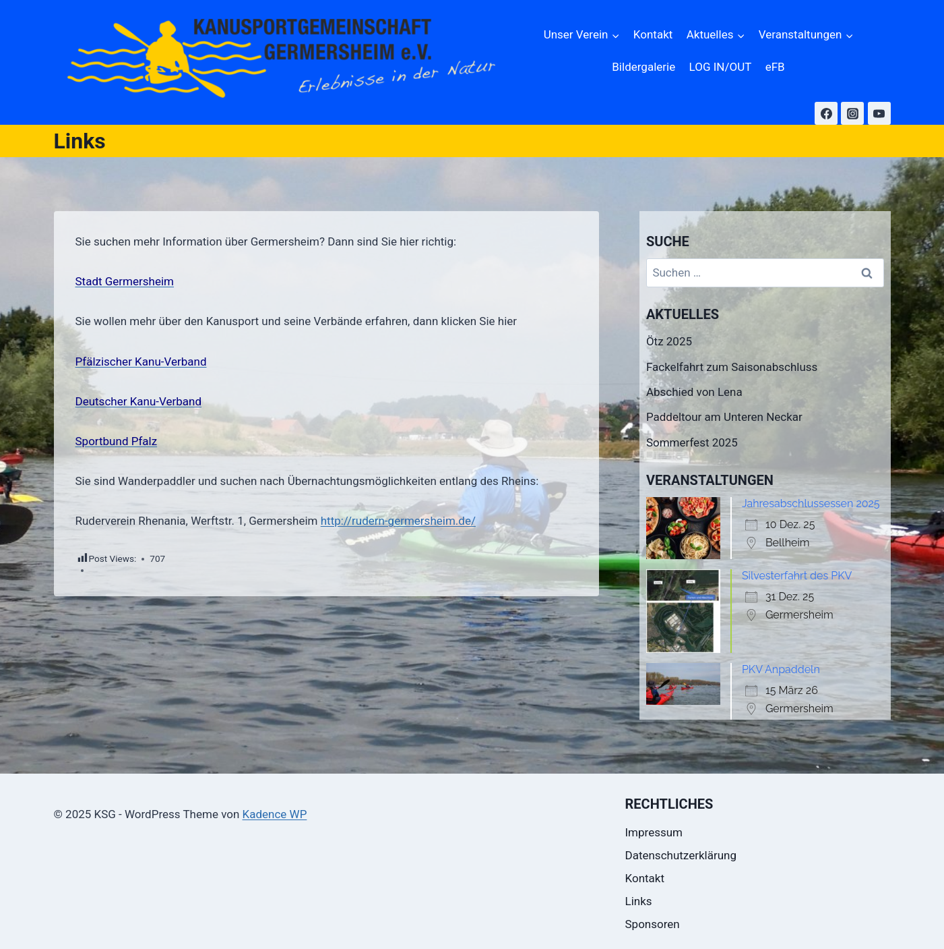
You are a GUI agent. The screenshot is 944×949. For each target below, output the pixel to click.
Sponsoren (652, 924)
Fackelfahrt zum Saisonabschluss (731, 367)
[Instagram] (852, 113)
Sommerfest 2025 (692, 442)
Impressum (654, 832)
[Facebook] (826, 113)
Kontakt (653, 34)
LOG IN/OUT (720, 67)
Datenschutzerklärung (680, 855)
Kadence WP (275, 814)
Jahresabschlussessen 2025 (811, 503)
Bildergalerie (643, 67)
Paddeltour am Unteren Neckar (724, 417)
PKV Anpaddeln (781, 669)
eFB (775, 67)
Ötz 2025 (669, 341)
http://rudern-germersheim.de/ (398, 520)
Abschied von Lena (694, 392)
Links (638, 901)
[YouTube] (879, 113)
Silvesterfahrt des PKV (797, 575)
